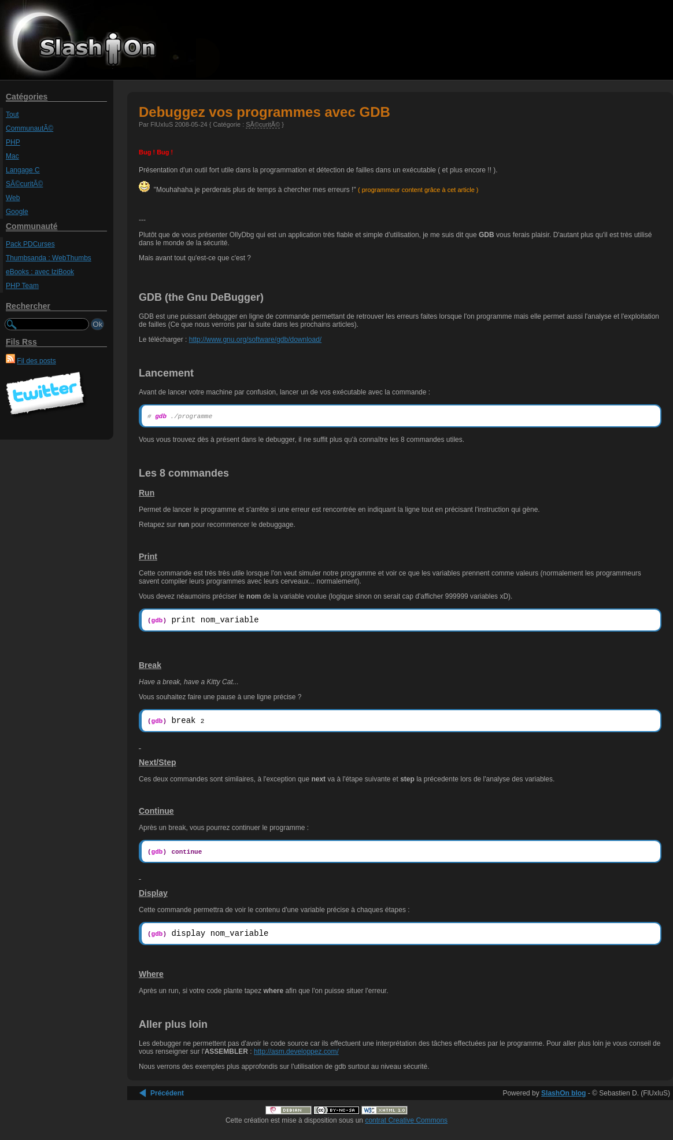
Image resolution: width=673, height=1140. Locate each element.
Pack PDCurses (30, 244)
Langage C (23, 170)
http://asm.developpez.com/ (296, 1060)
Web (13, 198)
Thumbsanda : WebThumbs (48, 258)
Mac (12, 156)
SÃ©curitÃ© (24, 184)
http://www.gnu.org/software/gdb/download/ (255, 339)
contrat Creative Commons (406, 1129)
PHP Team (22, 286)
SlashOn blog (563, 1102)
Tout (12, 114)
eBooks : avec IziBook (40, 272)
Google (17, 212)
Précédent (167, 1102)
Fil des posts (36, 361)
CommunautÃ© (29, 128)
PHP (13, 142)
